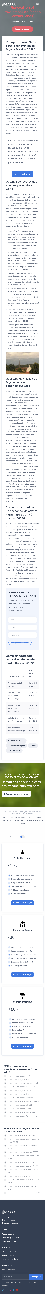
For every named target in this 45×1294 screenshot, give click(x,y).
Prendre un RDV (8, 1255)
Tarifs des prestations (11, 1237)
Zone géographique (10, 1241)
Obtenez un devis (9, 1252)
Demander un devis (22, 29)
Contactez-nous (9, 1217)
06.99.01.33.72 (8, 1220)
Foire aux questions (10, 1259)
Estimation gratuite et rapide (16, 794)
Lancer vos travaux (22, 174)
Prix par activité (8, 1234)
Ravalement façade (17, 746)
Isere (34, 746)
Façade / (15, 21)
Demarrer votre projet (22, 902)
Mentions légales (10, 1223)
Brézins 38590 (15, 751)
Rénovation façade (17, 741)
